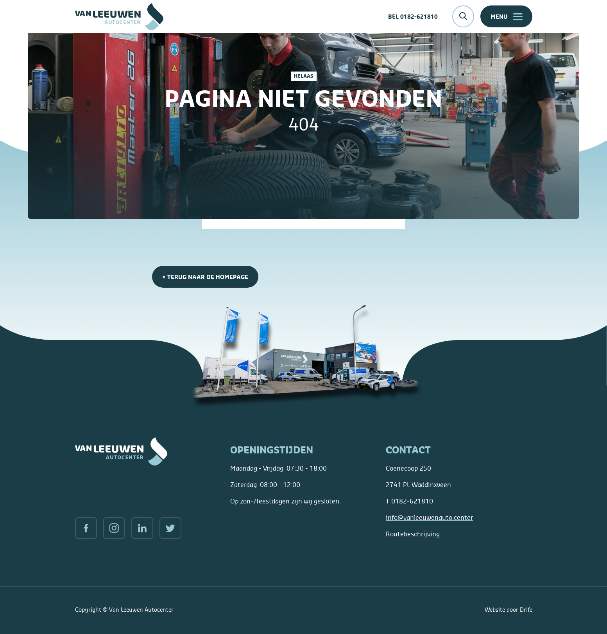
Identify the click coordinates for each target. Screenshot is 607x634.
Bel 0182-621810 (413, 16)
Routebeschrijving (413, 534)
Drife (526, 609)
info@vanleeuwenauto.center (429, 517)
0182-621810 (409, 501)
